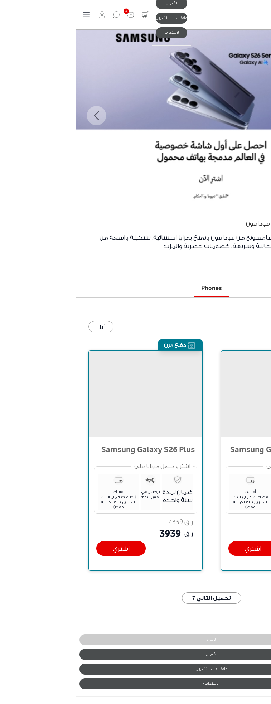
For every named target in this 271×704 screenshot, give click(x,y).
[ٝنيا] (262, 14)
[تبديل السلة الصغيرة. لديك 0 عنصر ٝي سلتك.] (69, 14)
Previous (250, 115)
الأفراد (135, 639)
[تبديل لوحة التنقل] (10, 14)
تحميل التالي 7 (135, 597)
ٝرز (25, 326)
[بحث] (40, 14)
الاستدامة (96, 32)
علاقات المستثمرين (95, 17)
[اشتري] (177, 548)
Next (20, 115)
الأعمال (135, 654)
